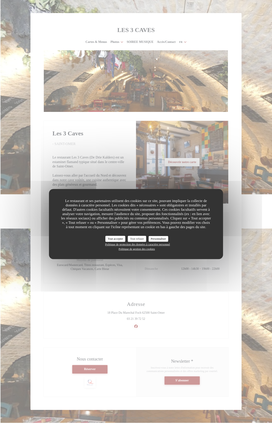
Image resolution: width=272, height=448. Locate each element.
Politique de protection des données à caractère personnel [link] (137, 244)
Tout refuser (137, 238)
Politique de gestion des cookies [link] (137, 249)
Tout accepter (115, 238)
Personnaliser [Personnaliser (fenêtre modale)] (158, 238)
